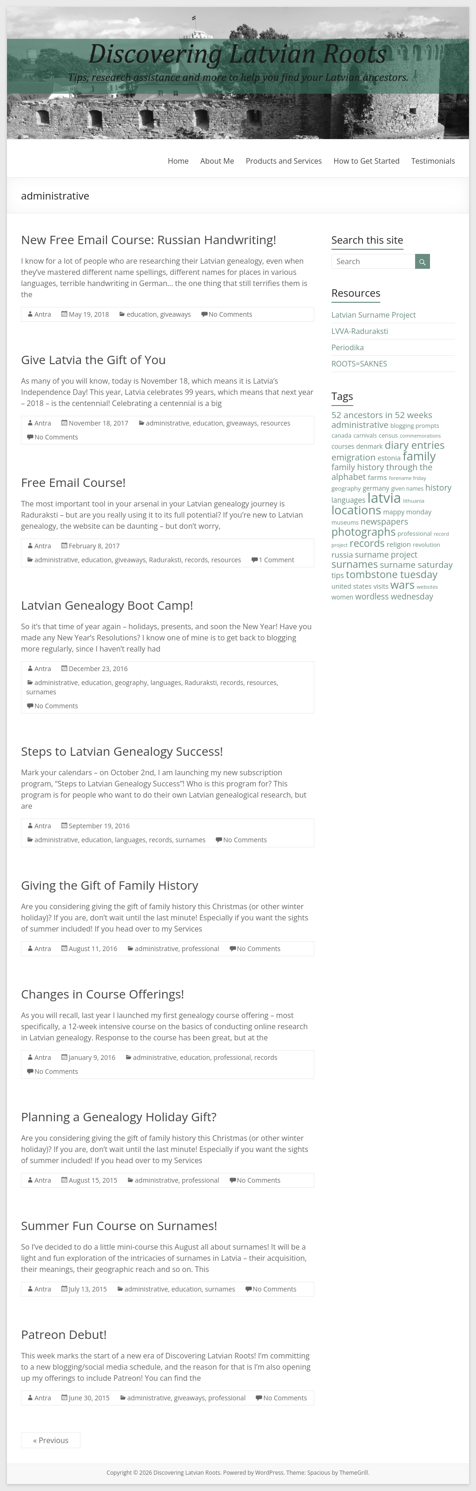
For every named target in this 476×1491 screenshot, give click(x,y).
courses (342, 446)
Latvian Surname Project (373, 315)
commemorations (420, 436)
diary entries (414, 445)
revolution (426, 545)
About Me (217, 161)
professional (200, 948)
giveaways (175, 314)
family (419, 456)
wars (402, 584)
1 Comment (276, 559)
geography (131, 682)
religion (399, 544)
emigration (353, 457)
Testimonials (433, 161)
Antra (42, 314)
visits (380, 586)
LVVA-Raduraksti (359, 331)
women (342, 596)
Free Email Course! (73, 482)
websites (427, 586)
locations (356, 510)
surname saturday (416, 564)
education (141, 314)
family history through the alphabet (382, 471)
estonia (389, 457)
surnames (41, 691)
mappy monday (407, 511)
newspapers (384, 521)
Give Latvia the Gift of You (93, 359)
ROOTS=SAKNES (359, 364)
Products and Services (284, 161)
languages (166, 682)
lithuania (413, 500)
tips (337, 575)
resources (275, 423)
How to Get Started (366, 161)
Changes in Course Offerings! (102, 993)
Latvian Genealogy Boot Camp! (107, 605)
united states (351, 586)
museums (345, 522)
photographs (363, 531)
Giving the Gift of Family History (109, 885)
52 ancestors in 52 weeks (381, 414)
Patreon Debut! (63, 1334)
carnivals (365, 435)
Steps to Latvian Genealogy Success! (122, 751)
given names (407, 488)
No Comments (230, 314)
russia (342, 554)
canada (341, 435)
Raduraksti (165, 559)
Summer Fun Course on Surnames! (119, 1225)
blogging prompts (414, 425)
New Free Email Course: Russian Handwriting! (148, 239)
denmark (369, 446)
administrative (168, 423)
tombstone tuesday (391, 574)
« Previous (50, 1440)
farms (377, 477)
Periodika (347, 347)
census (388, 435)
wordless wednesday (394, 596)
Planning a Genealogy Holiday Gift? (119, 1116)
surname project (386, 554)
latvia (384, 497)
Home (178, 161)
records (196, 559)
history (438, 487)
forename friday (407, 478)
